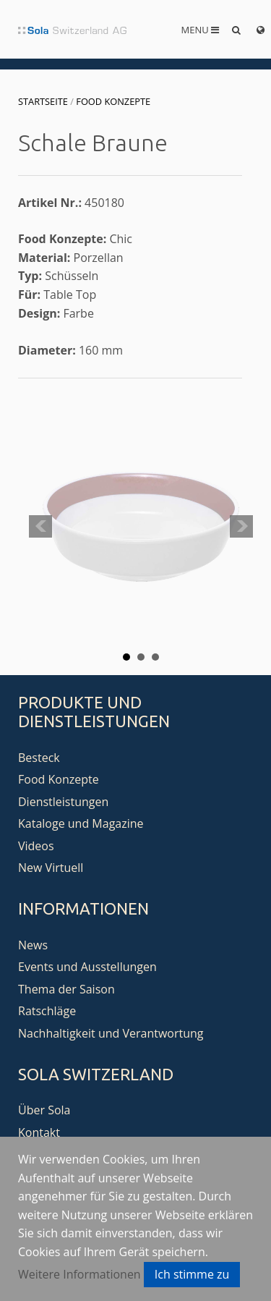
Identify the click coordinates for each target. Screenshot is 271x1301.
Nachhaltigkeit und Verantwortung (111, 1033)
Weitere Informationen (79, 1274)
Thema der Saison (66, 989)
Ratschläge (47, 1011)
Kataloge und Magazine (81, 823)
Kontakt (39, 1132)
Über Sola (44, 1110)
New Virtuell (50, 868)
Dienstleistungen (63, 802)
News (33, 945)
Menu (200, 29)
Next (241, 526)
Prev (40, 526)
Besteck (39, 758)
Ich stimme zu (192, 1274)
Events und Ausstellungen (87, 967)
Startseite (43, 101)
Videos (36, 846)
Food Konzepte (113, 101)
